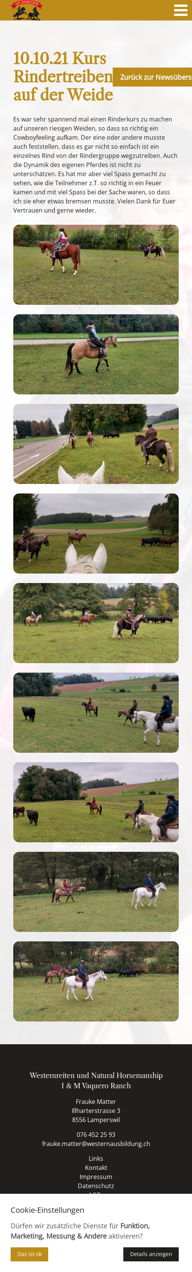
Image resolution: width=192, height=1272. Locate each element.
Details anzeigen (151, 1254)
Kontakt (96, 1167)
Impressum (96, 1177)
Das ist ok (29, 1254)
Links (96, 1158)
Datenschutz (96, 1186)
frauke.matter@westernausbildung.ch (96, 1144)
